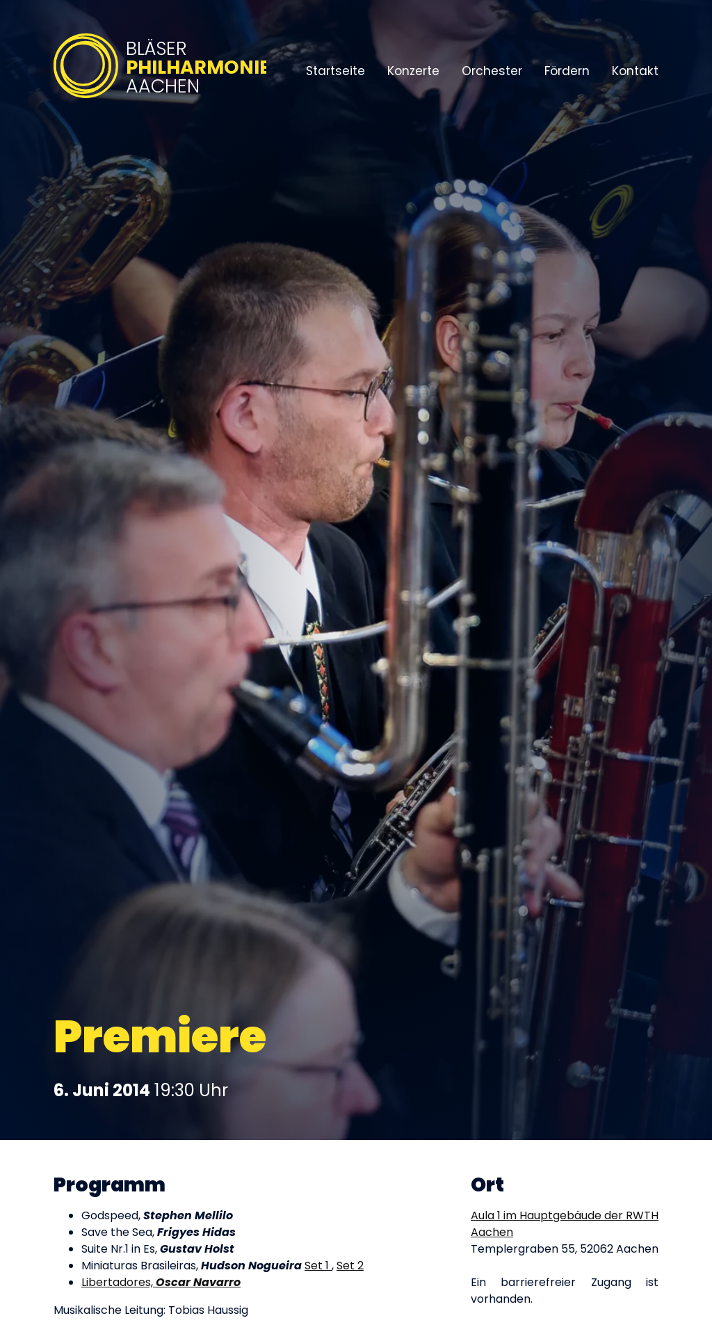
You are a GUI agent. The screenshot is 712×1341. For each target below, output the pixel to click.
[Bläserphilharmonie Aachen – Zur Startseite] (160, 99)
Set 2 (350, 1266)
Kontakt (635, 71)
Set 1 (318, 1266)
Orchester (492, 71)
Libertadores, (161, 1282)
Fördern (567, 71)
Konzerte (413, 71)
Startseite (335, 71)
